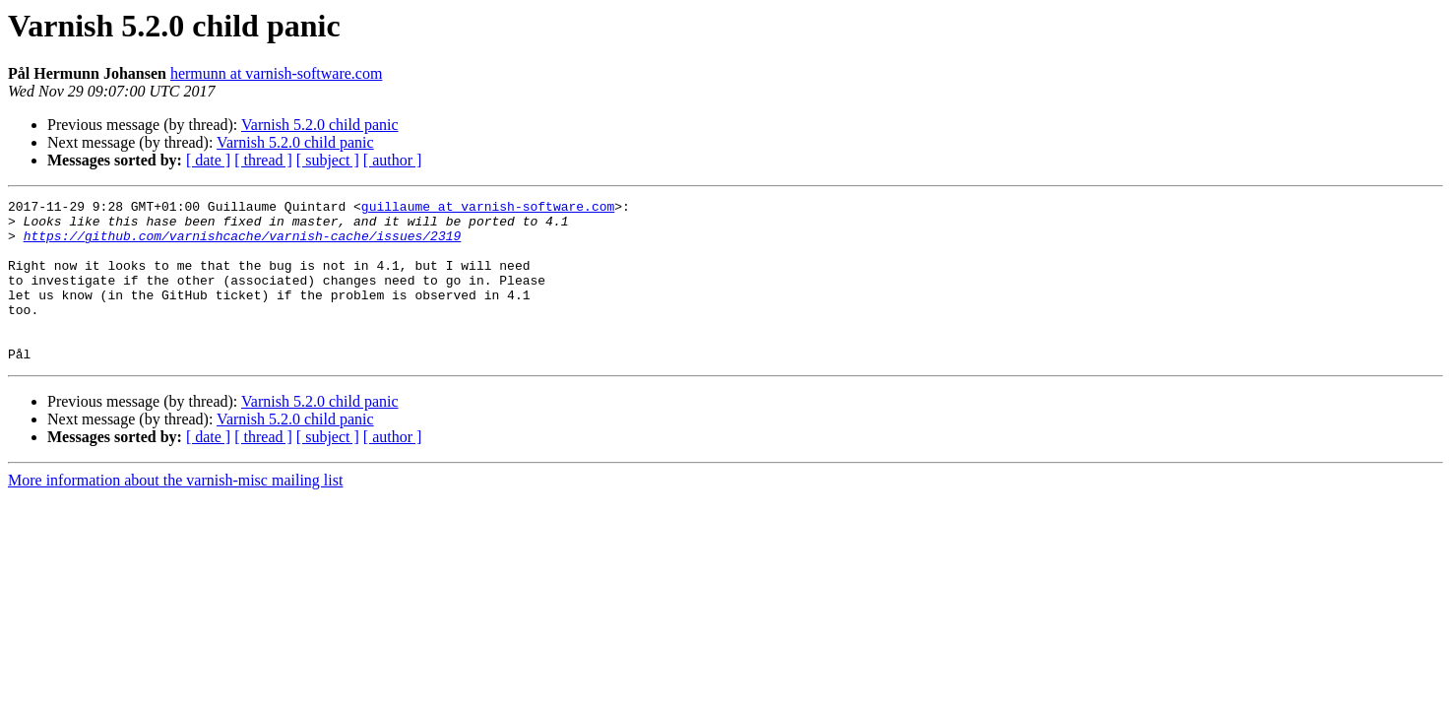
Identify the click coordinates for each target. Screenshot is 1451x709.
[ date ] (208, 160)
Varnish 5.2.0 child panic (320, 124)
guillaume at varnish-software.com (487, 209)
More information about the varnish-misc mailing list (175, 512)
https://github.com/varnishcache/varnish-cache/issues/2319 (243, 244)
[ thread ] (263, 160)
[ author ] (392, 160)
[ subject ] (327, 160)
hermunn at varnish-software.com (276, 73)
